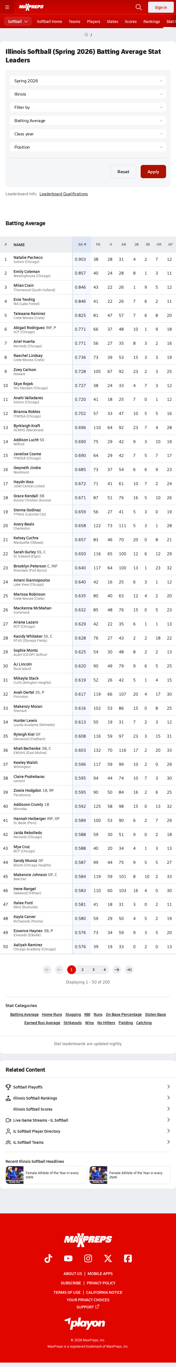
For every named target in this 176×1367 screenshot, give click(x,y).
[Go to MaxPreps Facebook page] (128, 1259)
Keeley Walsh (26, 762)
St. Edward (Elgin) (27, 556)
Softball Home (49, 21)
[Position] (88, 147)
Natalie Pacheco (28, 257)
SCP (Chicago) (24, 332)
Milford (19, 444)
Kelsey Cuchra (26, 537)
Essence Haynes (28, 930)
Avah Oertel (24, 692)
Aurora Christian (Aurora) (32, 500)
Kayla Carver (25, 916)
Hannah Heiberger (30, 818)
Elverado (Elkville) (27, 935)
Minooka (20, 809)
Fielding (126, 1022)
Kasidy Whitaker (28, 636)
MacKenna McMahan (32, 608)
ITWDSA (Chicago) (27, 416)
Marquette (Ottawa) (28, 542)
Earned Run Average (42, 1022)
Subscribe (71, 1282)
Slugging (73, 1014)
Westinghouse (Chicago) (32, 276)
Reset (123, 171)
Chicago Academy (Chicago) (35, 949)
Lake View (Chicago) (29, 584)
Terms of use (67, 1292)
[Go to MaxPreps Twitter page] (108, 1259)
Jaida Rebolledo (28, 832)
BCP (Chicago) (24, 626)
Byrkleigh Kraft (27, 425)
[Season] (88, 80)
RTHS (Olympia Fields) (30, 640)
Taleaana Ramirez (29, 313)
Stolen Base (155, 1014)
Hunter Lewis (25, 720)
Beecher (20, 879)
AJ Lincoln (23, 664)
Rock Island (22, 669)
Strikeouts (73, 1022)
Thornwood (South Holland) (34, 290)
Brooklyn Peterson (30, 566)
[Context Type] (88, 107)
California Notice (104, 1292)
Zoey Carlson (25, 369)
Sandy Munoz (25, 860)
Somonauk (22, 612)
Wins (89, 1022)
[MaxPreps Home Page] (86, 34)
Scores (131, 21)
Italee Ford (23, 902)
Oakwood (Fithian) (27, 893)
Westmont (21, 472)
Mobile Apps (100, 1273)
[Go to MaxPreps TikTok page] (48, 1259)
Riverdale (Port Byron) (30, 570)
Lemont (19, 781)
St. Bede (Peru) (25, 823)
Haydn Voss (24, 481)
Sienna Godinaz (27, 509)
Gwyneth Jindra (27, 467)
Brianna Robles (27, 411)
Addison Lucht (26, 439)
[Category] (88, 120)
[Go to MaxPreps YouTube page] (68, 1259)
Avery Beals (24, 524)
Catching (144, 1022)
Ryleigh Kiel (24, 734)
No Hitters (106, 1022)
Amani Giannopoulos (32, 580)
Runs (98, 1014)
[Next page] (116, 969)
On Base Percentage (124, 1014)
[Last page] (129, 969)
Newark (19, 374)
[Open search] (139, 7)
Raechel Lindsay (28, 355)
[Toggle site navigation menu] (7, 7)
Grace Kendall (26, 495)
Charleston (22, 528)
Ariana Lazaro (26, 622)
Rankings (151, 21)
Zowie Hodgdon (27, 790)
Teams (74, 21)
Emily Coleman (27, 271)
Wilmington (22, 767)
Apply (153, 171)
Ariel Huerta (24, 341)
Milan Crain (24, 285)
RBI (87, 1014)
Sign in (161, 7)
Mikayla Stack (26, 678)
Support (88, 1307)
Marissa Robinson (29, 594)
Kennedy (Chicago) (28, 346)
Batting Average (24, 1014)
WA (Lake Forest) (27, 304)
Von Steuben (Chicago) (31, 388)
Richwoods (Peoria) (28, 921)
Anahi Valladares (28, 397)
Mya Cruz (22, 846)
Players (93, 21)
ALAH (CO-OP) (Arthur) (30, 655)
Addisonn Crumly (28, 804)
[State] (88, 94)
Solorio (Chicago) (26, 262)
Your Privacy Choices (88, 1299)
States (112, 21)
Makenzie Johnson (30, 874)
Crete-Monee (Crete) (29, 318)
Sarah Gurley (25, 551)
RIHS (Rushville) (26, 907)
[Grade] (88, 133)
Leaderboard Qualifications (64, 193)
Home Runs (52, 1014)
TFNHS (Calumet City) (30, 514)
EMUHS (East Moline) (30, 753)
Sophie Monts (26, 650)
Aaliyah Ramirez (28, 944)
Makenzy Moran (28, 706)
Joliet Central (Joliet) (29, 486)
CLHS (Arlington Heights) (32, 682)
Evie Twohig (24, 299)
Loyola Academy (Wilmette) (34, 725)
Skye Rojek (23, 383)
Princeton (21, 697)
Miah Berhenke (27, 748)
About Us (73, 1273)
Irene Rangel (25, 888)
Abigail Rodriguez (29, 327)
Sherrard (20, 711)
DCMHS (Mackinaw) (29, 430)
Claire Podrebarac (29, 776)
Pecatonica (22, 795)
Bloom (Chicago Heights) (32, 865)
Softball (18, 21)
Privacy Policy (101, 1282)
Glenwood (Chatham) (29, 739)
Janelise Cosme (27, 453)
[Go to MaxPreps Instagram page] (88, 1259)
